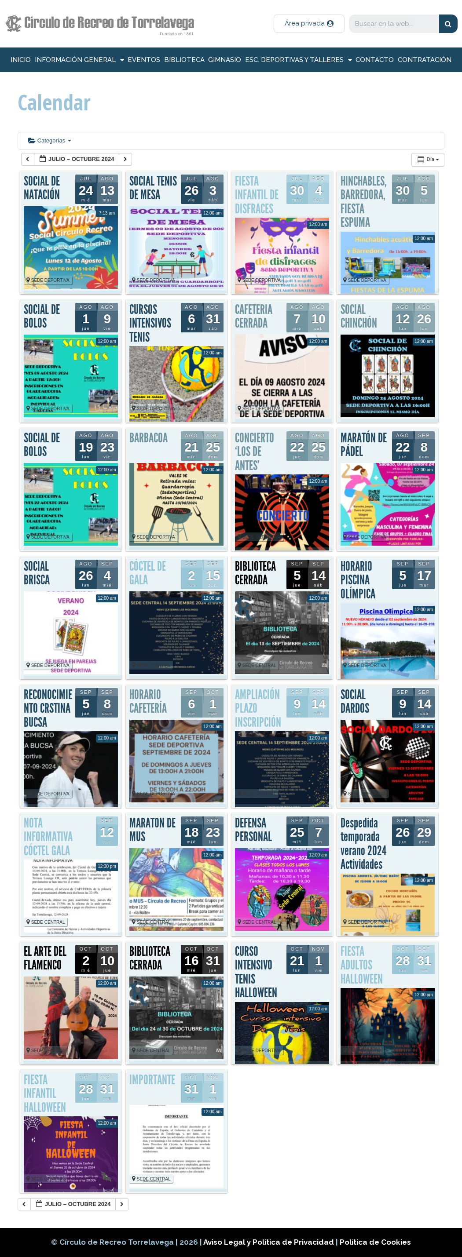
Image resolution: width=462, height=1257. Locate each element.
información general (79, 60)
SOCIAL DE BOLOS (42, 317)
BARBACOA (148, 438)
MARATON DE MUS (152, 830)
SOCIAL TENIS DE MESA (153, 188)
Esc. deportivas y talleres (298, 60)
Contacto (375, 60)
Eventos (144, 60)
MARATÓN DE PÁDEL (364, 445)
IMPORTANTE (152, 1080)
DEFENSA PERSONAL (253, 830)
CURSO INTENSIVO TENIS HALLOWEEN (256, 972)
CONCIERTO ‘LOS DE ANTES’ (254, 452)
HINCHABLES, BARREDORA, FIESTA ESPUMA (364, 202)
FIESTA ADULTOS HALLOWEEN (362, 965)
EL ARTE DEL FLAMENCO (45, 958)
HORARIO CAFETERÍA (148, 702)
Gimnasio (224, 60)
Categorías (49, 140)
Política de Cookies (375, 1242)
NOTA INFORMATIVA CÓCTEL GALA (48, 837)
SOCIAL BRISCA (37, 573)
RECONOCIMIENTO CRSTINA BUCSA (48, 708)
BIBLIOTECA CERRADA (255, 573)
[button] (309, 24)
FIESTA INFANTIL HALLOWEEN (45, 1093)
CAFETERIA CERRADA (253, 317)
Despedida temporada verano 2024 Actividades (363, 844)
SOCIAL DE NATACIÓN (42, 188)
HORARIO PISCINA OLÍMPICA (358, 580)
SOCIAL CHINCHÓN (359, 317)
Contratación (424, 60)
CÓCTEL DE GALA (147, 573)
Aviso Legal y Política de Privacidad (269, 1242)
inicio (21, 60)
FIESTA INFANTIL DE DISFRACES (257, 195)
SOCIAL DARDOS (355, 702)
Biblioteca (184, 60)
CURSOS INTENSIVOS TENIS (150, 323)
